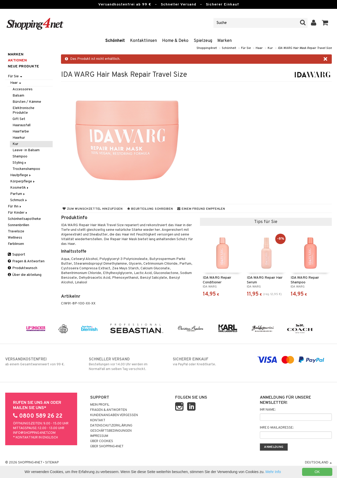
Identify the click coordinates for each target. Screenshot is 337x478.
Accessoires (23, 89)
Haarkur (19, 138)
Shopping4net (207, 48)
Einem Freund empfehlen (201, 209)
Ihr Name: (267, 410)
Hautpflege (21, 175)
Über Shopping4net (107, 446)
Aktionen (17, 60)
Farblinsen (16, 244)
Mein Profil (99, 405)
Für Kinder (18, 213)
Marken (224, 40)
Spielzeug (203, 40)
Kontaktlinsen (143, 40)
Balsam (18, 95)
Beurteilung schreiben (150, 209)
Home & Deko (175, 40)
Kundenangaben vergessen (114, 415)
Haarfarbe (21, 131)
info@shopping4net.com (34, 433)
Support (16, 254)
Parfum (18, 194)
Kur (270, 48)
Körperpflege (22, 181)
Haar (259, 48)
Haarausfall (21, 125)
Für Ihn (15, 206)
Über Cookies (101, 441)
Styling (20, 163)
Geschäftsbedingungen (111, 431)
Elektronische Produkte (23, 110)
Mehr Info (273, 472)
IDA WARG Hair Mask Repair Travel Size (305, 48)
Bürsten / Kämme (27, 102)
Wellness (15, 237)
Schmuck (19, 200)
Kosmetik (19, 188)
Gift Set (19, 119)
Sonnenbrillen (18, 225)
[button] (325, 23)
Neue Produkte (23, 66)
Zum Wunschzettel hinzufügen (93, 209)
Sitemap (52, 463)
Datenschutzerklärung (111, 426)
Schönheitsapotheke (24, 219)
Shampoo (20, 156)
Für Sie (246, 48)
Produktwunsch (22, 268)
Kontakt (97, 420)
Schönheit (115, 40)
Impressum (99, 436)
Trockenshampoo (26, 169)
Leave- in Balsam (26, 150)
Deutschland (318, 463)
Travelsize (16, 231)
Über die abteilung (24, 275)
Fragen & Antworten (26, 261)
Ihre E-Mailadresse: (276, 428)
